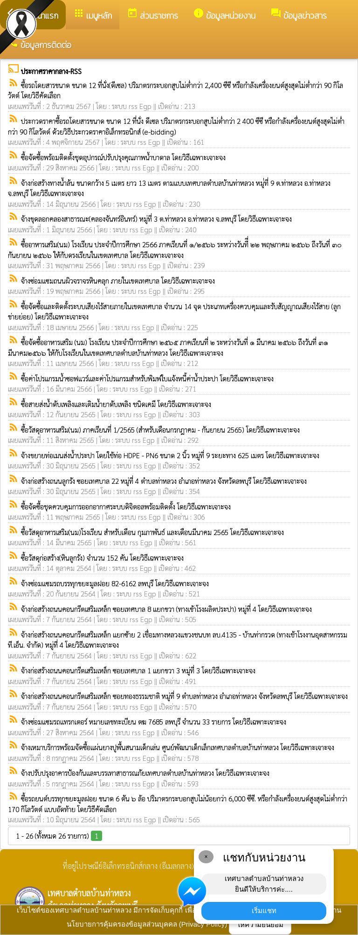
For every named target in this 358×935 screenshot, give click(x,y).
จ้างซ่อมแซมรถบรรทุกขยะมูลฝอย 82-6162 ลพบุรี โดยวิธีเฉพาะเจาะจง (115, 583)
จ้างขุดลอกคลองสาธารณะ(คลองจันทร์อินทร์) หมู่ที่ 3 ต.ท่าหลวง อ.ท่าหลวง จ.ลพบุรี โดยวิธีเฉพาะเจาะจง (156, 218)
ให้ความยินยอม (260, 924)
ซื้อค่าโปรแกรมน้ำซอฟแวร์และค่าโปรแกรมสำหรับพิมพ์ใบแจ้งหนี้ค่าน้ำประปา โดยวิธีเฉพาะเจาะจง (147, 378)
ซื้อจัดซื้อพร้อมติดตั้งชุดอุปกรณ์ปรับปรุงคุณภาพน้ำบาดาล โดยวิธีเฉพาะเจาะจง (123, 157)
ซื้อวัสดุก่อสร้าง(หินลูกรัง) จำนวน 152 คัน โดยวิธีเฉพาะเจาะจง (102, 557)
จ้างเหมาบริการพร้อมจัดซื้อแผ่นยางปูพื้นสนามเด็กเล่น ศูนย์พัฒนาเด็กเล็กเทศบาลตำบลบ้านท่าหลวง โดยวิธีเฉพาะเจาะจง (177, 747)
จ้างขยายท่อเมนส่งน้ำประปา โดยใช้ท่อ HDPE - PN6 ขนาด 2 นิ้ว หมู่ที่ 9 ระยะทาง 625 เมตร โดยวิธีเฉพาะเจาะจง (170, 455)
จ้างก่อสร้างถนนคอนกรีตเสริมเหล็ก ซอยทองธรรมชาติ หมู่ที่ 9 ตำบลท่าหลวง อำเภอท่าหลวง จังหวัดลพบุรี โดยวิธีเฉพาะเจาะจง (184, 695)
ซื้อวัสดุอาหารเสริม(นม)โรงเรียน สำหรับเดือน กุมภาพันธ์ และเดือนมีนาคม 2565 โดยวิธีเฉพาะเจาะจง (152, 532)
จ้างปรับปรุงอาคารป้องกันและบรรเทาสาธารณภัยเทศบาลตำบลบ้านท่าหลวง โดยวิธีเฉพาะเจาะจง (145, 772)
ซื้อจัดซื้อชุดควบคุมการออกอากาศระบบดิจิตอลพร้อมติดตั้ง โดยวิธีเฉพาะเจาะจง (126, 506)
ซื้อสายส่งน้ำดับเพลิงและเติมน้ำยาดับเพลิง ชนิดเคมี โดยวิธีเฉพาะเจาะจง (116, 404)
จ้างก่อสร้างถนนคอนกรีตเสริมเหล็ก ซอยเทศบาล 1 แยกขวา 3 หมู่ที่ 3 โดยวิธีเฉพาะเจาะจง (138, 670)
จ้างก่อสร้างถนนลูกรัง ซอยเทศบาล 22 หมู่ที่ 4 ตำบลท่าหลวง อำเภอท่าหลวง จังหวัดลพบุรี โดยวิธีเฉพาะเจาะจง (164, 480)
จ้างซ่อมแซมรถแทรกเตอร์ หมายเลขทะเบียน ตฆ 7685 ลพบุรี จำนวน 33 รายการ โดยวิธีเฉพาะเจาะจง (153, 721)
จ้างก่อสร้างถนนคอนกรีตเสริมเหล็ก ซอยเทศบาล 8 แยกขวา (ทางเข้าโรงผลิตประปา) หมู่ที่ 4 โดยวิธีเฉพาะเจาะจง (166, 608)
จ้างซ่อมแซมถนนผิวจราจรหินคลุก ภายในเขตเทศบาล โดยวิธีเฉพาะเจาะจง (118, 280)
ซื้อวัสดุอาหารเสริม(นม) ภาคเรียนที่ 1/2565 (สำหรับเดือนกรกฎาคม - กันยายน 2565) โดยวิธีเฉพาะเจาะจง (160, 429)
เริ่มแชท (264, 911)
